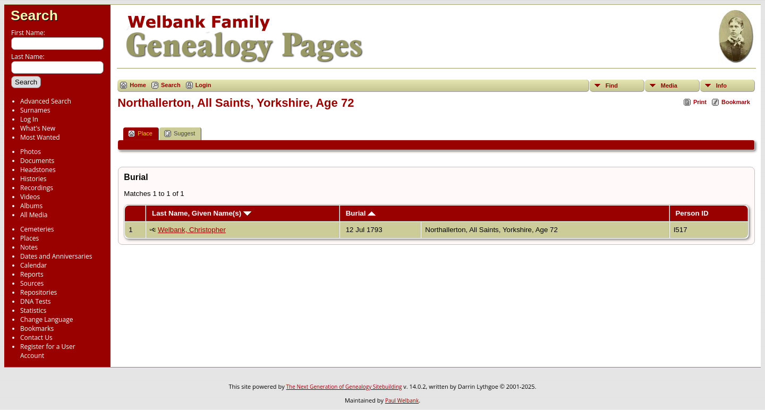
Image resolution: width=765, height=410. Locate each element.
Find (612, 85)
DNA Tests (35, 301)
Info (721, 85)
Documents (37, 160)
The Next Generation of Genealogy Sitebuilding (344, 386)
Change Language (46, 319)
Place (140, 134)
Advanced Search (45, 101)
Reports (32, 274)
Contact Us (36, 337)
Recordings (36, 187)
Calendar (33, 265)
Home (138, 85)
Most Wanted (40, 137)
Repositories (38, 292)
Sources (32, 283)
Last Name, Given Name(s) (201, 213)
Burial (361, 213)
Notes (29, 247)
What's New (37, 128)
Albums (31, 205)
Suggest (179, 134)
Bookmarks (37, 328)
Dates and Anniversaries (56, 256)
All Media (33, 214)
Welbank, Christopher (192, 230)
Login (203, 85)
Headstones (38, 169)
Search (34, 15)
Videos (30, 196)
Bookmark (735, 102)
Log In (29, 119)
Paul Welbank (402, 400)
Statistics (33, 310)
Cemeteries (37, 229)
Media (669, 85)
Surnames (35, 110)
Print (700, 102)
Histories (33, 178)
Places (29, 238)
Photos (30, 151)
